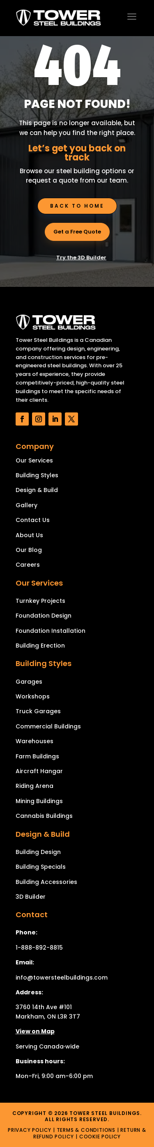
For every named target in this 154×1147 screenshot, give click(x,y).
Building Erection (40, 645)
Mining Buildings (39, 801)
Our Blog (29, 550)
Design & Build (37, 490)
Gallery (26, 505)
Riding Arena (34, 786)
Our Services (34, 460)
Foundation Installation (50, 631)
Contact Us (33, 520)
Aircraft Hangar (39, 771)
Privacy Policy (29, 1129)
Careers (28, 565)
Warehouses (34, 741)
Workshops (33, 696)
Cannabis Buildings (44, 816)
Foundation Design (43, 615)
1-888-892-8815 (39, 947)
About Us (29, 535)
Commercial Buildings (48, 726)
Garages (29, 682)
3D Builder (31, 897)
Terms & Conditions (86, 1129)
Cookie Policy (100, 1136)
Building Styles (37, 475)
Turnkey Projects (40, 601)
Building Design (38, 852)
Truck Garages (38, 711)
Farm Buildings (37, 756)
